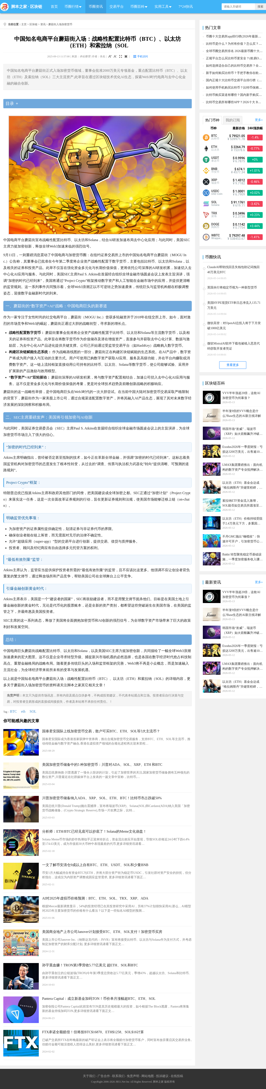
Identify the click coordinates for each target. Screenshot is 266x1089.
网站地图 (147, 1076)
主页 (24, 24)
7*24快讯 (186, 6)
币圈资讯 (96, 6)
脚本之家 (19, 6)
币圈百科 (137, 6)
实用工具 (162, 6)
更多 (258, 120)
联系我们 (118, 1076)
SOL (33, 711)
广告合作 (104, 1076)
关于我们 (89, 1076)
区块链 (36, 6)
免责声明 (133, 1076)
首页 (54, 6)
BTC (13, 711)
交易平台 (117, 6)
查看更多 (233, 365)
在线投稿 (177, 1076)
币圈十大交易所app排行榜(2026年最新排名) (235, 36)
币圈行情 (72, 6)
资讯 (43, 24)
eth (23, 711)
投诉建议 (162, 1076)
